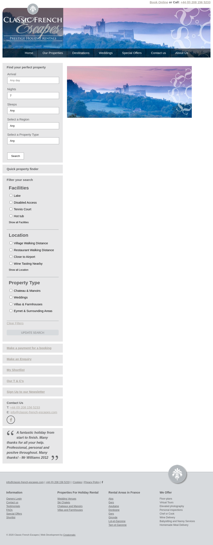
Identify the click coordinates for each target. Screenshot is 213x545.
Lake (15, 195)
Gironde (113, 517)
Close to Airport (22, 256)
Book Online (159, 2)
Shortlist (10, 517)
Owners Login (14, 498)
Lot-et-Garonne (117, 521)
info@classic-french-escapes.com (34, 412)
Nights (11, 89)
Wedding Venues (66, 498)
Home (29, 53)
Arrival (11, 74)
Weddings (106, 53)
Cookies (77, 482)
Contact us (158, 53)
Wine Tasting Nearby (26, 263)
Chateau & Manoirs (25, 290)
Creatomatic (69, 535)
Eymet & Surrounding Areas (31, 311)
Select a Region (18, 119)
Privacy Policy (92, 482)
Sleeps (12, 104)
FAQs (9, 510)
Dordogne (114, 510)
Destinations (80, 53)
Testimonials (13, 506)
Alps (111, 498)
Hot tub (17, 216)
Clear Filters (15, 323)
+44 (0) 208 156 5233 (196, 2)
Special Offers (132, 53)
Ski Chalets (63, 502)
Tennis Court (20, 209)
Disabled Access (23, 202)
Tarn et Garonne (118, 525)
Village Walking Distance (29, 243)
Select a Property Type (23, 134)
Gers (111, 502)
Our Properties (53, 53)
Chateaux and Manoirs (70, 506)
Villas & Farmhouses (26, 304)
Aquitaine (114, 506)
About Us (181, 53)
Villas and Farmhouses (70, 510)
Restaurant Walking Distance (32, 250)
